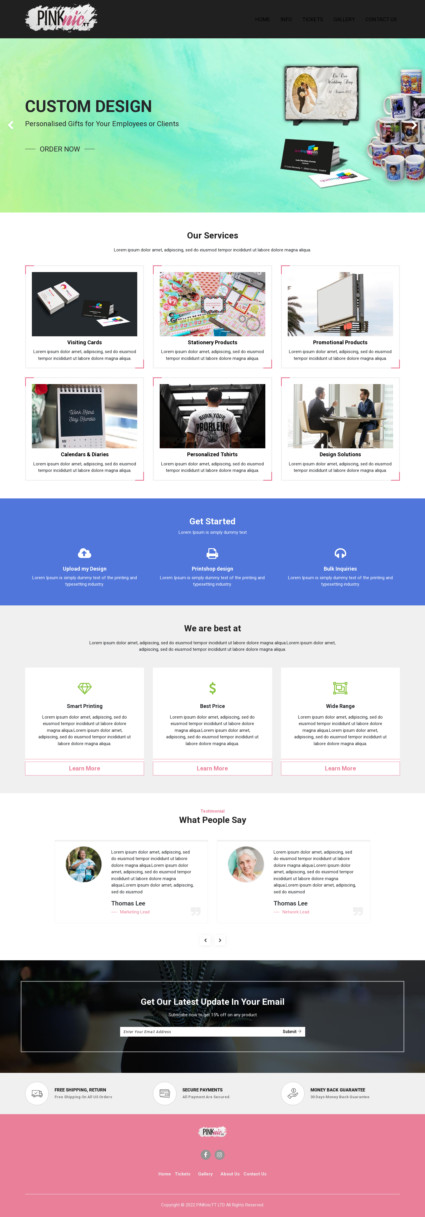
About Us (230, 1174)
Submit (292, 1031)
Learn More (84, 768)
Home (164, 1174)
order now (60, 149)
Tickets (182, 1174)
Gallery (205, 1174)
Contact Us (255, 1174)
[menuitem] (262, 19)
